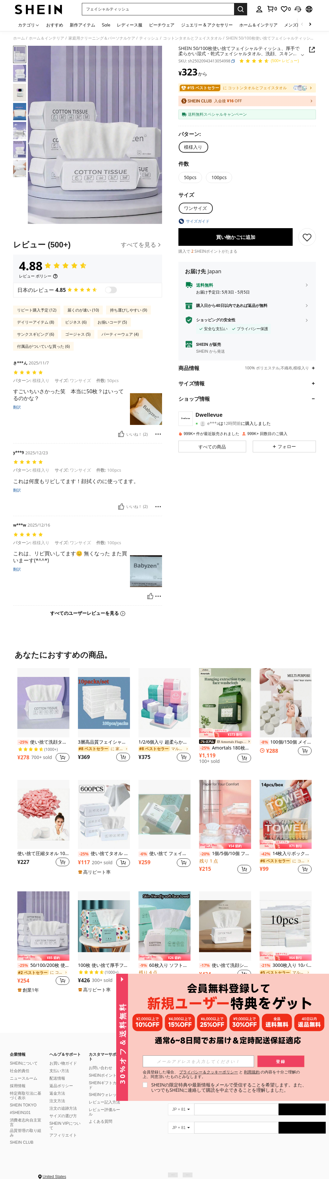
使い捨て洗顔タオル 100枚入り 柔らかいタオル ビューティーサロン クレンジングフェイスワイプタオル (43, 742)
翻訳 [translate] (17, 407)
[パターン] (191, 134)
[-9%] (143, 965)
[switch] (111, 290)
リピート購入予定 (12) (36, 310)
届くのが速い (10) (83, 310)
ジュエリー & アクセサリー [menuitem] (207, 24)
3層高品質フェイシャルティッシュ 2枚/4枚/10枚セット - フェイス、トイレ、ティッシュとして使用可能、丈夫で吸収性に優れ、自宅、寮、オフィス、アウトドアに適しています (104, 742)
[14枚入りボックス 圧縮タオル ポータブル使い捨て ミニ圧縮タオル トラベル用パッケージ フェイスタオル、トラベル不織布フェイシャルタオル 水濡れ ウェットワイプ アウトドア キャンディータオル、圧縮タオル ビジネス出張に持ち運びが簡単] (286, 814)
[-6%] (143, 854)
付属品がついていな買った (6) (43, 346)
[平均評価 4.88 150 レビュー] (269, 61)
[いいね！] (121, 434)
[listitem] (43, 718)
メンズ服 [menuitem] (292, 24)
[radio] (193, 147)
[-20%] (204, 854)
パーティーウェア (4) (119, 334)
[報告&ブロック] (158, 434)
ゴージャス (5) (77, 334)
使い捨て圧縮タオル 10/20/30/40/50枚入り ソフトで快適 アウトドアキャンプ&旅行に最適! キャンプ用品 (43, 853)
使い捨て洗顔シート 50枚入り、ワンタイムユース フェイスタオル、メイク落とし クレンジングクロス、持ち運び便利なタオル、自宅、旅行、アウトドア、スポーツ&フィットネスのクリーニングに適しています (225, 965)
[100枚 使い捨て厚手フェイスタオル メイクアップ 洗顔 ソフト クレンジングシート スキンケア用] (104, 925)
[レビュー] (87, 244)
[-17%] (204, 965)
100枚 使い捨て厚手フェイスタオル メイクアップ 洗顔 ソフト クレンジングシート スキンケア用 (104, 965)
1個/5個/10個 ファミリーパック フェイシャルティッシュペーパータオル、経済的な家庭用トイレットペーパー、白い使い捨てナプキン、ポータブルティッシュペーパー (225, 853)
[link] (271, 9)
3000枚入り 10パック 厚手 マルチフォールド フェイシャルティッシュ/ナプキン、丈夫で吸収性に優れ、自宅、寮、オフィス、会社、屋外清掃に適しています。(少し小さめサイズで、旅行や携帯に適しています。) (286, 965)
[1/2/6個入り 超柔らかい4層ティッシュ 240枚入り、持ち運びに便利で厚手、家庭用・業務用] (164, 702)
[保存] (307, 237)
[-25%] (23, 742)
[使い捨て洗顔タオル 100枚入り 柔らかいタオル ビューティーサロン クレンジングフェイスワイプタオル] (43, 702)
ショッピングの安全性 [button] (215, 320)
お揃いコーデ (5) (112, 322)
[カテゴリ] (29, 24)
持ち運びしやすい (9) (128, 310)
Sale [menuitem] (106, 24)
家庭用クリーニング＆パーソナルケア (101, 38)
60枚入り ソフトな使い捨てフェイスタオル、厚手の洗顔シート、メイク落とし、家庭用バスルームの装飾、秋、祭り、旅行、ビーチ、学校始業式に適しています (164, 965)
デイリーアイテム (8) (35, 322)
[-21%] (265, 965)
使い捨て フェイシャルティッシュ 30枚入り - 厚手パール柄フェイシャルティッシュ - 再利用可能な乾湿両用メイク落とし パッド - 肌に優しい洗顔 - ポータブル (164, 853)
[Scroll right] (310, 24)
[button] (158, 9)
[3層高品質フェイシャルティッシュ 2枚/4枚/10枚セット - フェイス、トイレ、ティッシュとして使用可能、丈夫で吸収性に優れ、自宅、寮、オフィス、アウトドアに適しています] (104, 702)
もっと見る (165, 1008)
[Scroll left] (302, 24)
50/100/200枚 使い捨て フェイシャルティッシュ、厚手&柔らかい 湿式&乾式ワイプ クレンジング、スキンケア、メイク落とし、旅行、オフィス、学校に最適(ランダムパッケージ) (43, 965)
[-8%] (264, 742)
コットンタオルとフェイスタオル (192, 38)
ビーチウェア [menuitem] (161, 24)
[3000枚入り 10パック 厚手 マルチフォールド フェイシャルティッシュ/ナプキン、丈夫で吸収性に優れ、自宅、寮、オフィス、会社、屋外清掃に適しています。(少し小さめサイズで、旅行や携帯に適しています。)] (286, 925)
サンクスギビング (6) (35, 334)
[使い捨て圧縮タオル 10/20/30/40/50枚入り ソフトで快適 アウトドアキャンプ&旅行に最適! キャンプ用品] (43, 814)
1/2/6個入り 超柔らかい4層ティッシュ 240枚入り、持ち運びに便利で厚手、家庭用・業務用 (164, 742)
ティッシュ (149, 38)
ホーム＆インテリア (46, 38)
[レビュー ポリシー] (38, 276)
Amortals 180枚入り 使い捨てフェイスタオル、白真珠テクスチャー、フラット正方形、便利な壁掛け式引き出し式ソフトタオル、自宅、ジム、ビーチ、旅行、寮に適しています (225, 748)
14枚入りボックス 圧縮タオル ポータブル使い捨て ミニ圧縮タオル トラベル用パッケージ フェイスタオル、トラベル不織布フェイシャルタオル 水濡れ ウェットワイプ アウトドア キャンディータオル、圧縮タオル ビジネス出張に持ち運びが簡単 (286, 853)
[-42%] (265, 854)
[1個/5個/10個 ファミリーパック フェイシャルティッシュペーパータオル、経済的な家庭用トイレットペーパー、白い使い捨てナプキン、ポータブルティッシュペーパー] (225, 814)
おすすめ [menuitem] (54, 24)
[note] (225, 732)
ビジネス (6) (75, 322)
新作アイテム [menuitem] (82, 24)
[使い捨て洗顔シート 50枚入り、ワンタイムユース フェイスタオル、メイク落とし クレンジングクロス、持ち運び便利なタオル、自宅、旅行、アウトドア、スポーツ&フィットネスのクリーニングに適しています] (225, 925)
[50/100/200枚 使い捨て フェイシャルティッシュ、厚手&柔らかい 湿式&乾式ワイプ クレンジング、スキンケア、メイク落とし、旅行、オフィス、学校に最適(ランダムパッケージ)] (43, 925)
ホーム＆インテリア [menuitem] (258, 24)
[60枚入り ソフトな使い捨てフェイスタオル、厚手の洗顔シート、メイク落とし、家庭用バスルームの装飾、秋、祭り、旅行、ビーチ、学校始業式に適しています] (164, 925)
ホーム (19, 38)
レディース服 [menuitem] (129, 24)
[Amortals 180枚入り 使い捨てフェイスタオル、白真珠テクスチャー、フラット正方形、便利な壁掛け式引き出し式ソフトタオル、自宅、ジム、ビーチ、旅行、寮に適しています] (225, 702)
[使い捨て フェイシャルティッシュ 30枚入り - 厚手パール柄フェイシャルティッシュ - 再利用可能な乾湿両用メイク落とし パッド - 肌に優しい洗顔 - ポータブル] (164, 814)
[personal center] (259, 9)
